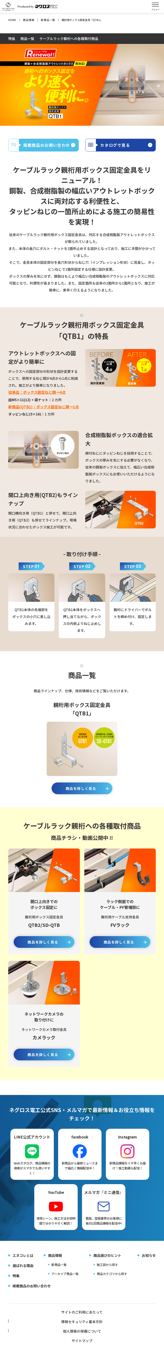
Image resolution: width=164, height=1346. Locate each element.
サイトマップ (32, 1329)
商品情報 (55, 1263)
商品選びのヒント (107, 1263)
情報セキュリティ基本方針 (82, 1320)
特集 (16, 1283)
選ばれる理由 (23, 1273)
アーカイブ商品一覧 (65, 1282)
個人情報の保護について (131, 1320)
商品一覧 (27, 39)
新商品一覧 (59, 1273)
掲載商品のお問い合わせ (32, 1294)
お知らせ (149, 1263)
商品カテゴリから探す (112, 1282)
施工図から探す (107, 1273)
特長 (11, 39)
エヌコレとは (23, 1263)
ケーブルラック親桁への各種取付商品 (68, 39)
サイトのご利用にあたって (33, 1320)
